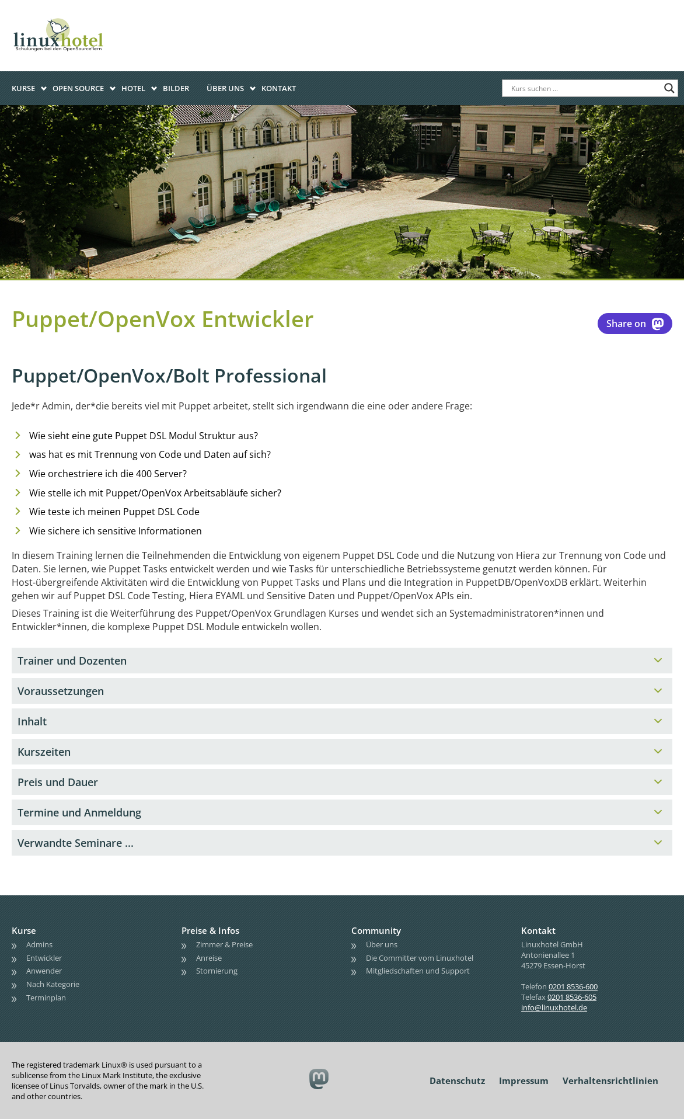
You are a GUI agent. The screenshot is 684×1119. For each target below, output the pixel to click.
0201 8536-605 (571, 997)
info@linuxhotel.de (554, 1007)
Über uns (225, 88)
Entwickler (44, 958)
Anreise (209, 958)
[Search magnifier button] (669, 88)
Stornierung (217, 970)
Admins (39, 944)
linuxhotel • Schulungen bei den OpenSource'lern (70, 19)
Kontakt (278, 88)
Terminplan (46, 997)
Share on (635, 323)
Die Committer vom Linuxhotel (419, 958)
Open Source (78, 88)
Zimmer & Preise (224, 944)
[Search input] (584, 88)
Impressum (524, 1080)
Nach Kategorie (52, 984)
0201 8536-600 (573, 986)
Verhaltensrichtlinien (610, 1080)
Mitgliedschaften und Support (418, 970)
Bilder (176, 88)
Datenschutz (457, 1080)
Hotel (133, 88)
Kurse (23, 88)
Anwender (44, 970)
